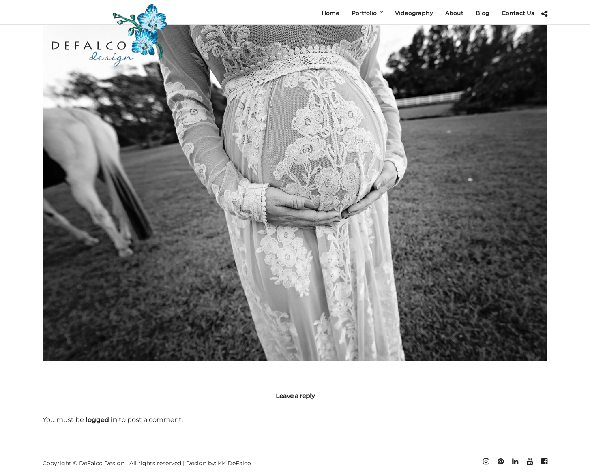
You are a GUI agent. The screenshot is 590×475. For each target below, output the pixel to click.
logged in (101, 420)
